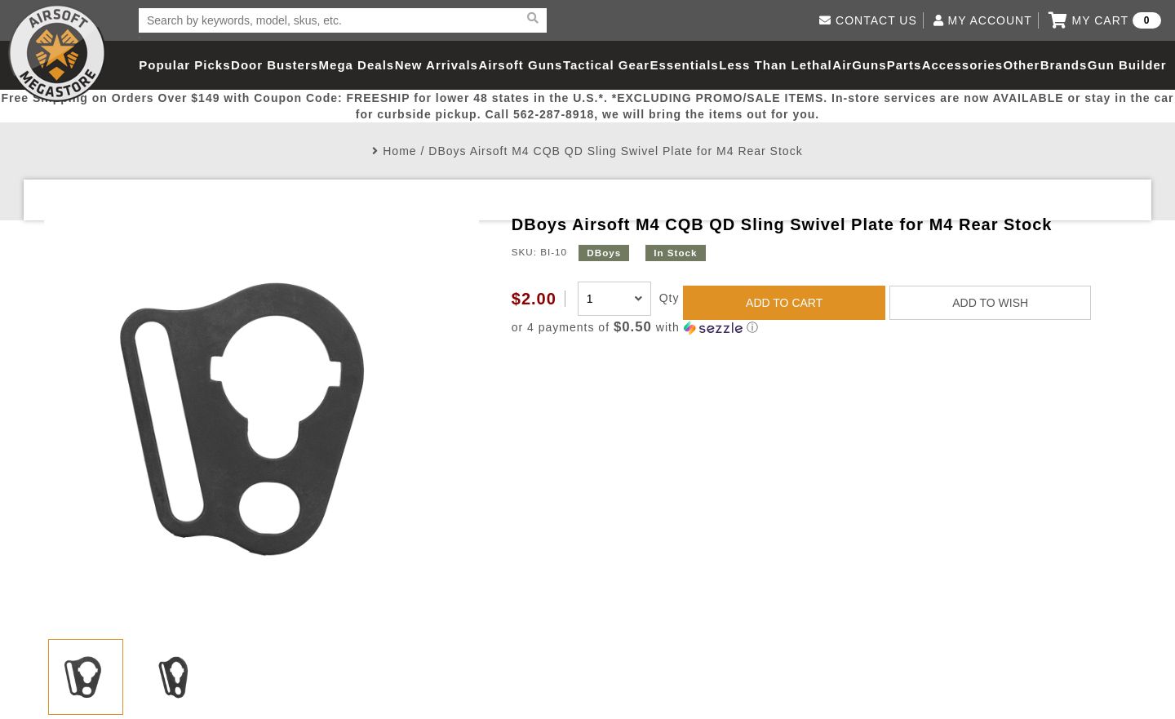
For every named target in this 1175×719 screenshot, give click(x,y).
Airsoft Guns (521, 65)
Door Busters (274, 65)
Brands (1064, 65)
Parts (904, 65)
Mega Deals (357, 65)
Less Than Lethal (775, 65)
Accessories (962, 65)
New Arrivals (436, 65)
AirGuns (859, 65)
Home (399, 151)
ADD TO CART (784, 302)
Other (1021, 65)
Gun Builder (1127, 65)
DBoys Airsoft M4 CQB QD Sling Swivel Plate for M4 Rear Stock (615, 151)
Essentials (684, 65)
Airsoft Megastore (57, 53)
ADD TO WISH (990, 302)
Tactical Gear (606, 65)
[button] (821, 327)
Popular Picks (184, 65)
